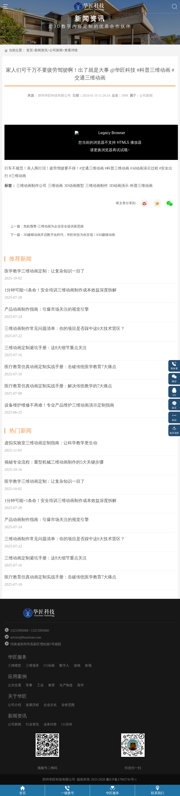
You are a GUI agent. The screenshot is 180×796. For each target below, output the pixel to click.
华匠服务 (17, 657)
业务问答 (50, 724)
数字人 (64, 665)
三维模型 (14, 665)
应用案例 (17, 676)
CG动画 (49, 665)
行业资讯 (32, 724)
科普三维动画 (141, 186)
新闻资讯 (41, 50)
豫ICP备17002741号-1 (121, 779)
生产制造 (66, 685)
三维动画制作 (96, 186)
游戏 (77, 665)
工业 (40, 685)
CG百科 (66, 724)
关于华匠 (17, 696)
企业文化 (50, 705)
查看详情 (71, 50)
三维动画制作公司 (31, 186)
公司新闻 (56, 50)
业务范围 (68, 705)
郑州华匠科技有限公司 (54, 95)
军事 (29, 685)
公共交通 (14, 685)
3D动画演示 (119, 186)
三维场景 (32, 665)
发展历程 (32, 705)
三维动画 (55, 186)
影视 (88, 665)
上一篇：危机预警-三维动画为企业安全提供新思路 (47, 226)
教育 (51, 685)
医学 (80, 685)
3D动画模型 (74, 186)
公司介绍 (14, 705)
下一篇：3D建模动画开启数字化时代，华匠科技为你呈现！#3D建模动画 (62, 235)
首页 (29, 50)
